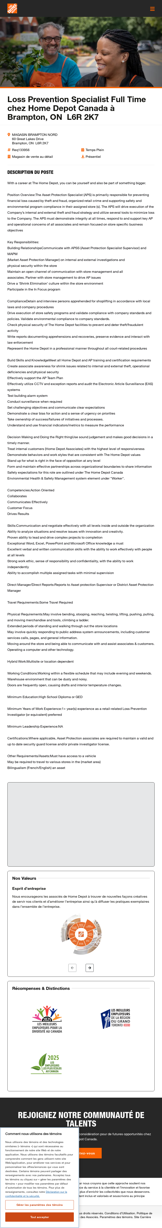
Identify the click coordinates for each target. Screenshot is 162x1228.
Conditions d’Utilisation (120, 1213)
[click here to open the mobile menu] (152, 8)
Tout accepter (39, 1217)
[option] (81, 920)
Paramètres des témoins (116, 1217)
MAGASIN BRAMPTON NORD (34, 134)
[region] (39, 1177)
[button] (72, 968)
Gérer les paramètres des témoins (39, 1204)
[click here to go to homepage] (12, 8)
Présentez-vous (81, 1153)
